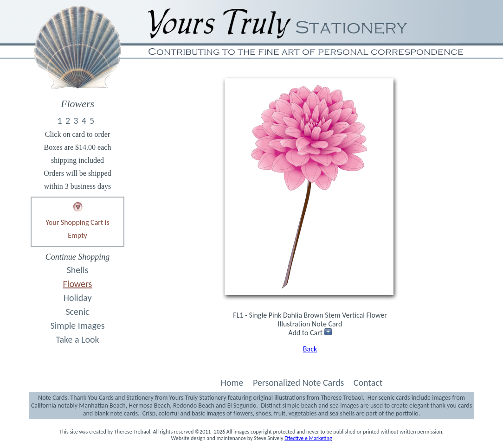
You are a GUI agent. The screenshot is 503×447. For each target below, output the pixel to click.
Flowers (77, 283)
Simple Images (78, 325)
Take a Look (77, 339)
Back (310, 349)
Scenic (77, 311)
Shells (78, 269)
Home (231, 382)
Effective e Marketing (308, 438)
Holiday (78, 297)
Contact (368, 382)
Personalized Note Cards (298, 382)
